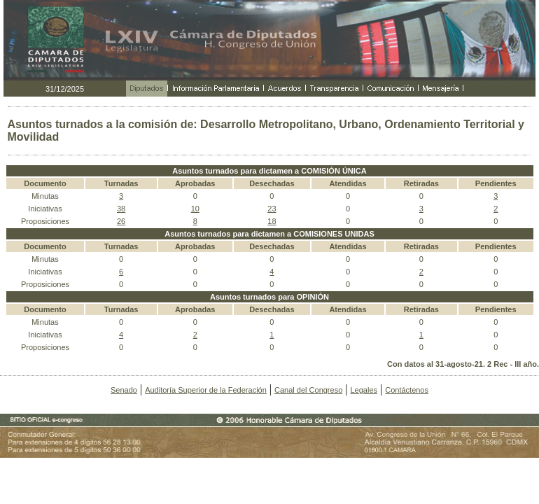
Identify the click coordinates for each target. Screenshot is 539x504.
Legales (363, 390)
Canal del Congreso (308, 390)
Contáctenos (406, 390)
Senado (124, 390)
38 (121, 208)
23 (271, 208)
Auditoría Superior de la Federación (206, 390)
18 (271, 221)
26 (121, 221)
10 (195, 208)
